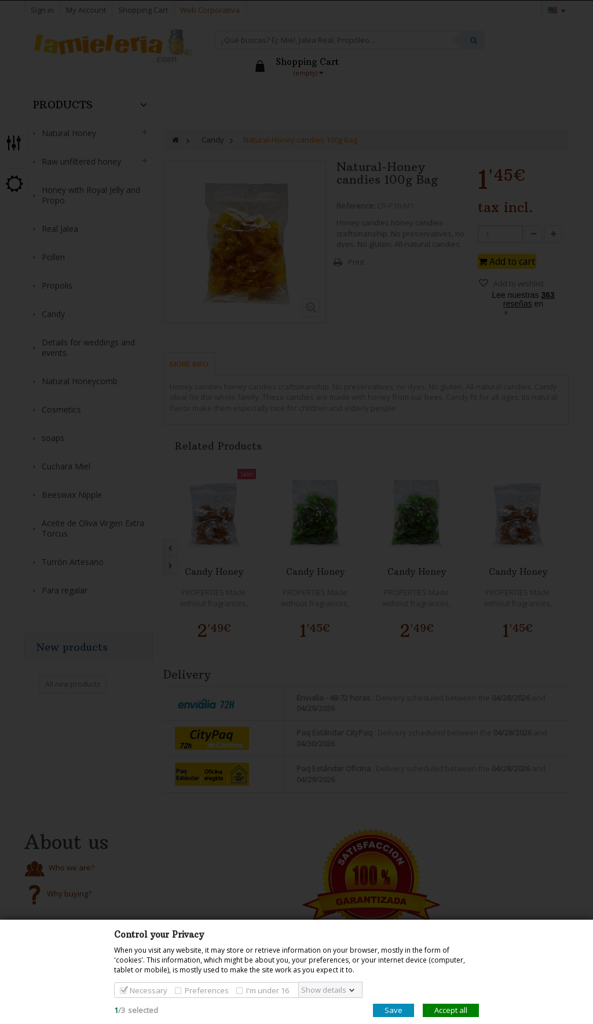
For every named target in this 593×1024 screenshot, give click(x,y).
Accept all (450, 1010)
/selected (136, 1010)
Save (393, 1010)
